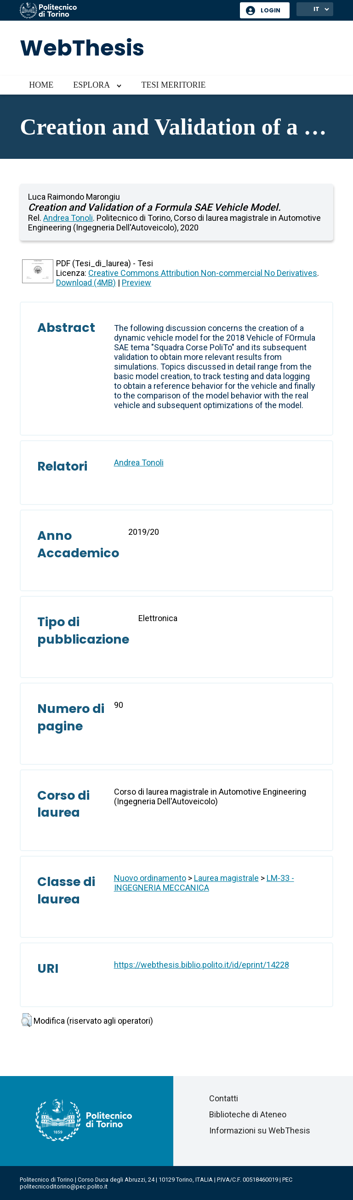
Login (270, 10)
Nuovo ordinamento (150, 878)
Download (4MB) (86, 282)
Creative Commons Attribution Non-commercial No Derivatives (202, 273)
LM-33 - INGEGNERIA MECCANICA (204, 882)
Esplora (91, 85)
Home (41, 85)
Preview (136, 282)
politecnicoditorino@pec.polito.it (64, 1186)
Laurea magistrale (226, 878)
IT (316, 9)
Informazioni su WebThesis (259, 1130)
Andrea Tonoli (68, 218)
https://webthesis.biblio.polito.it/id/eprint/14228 (201, 965)
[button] (26, 1020)
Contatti (223, 1098)
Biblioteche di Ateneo (247, 1114)
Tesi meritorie (173, 85)
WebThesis (82, 48)
